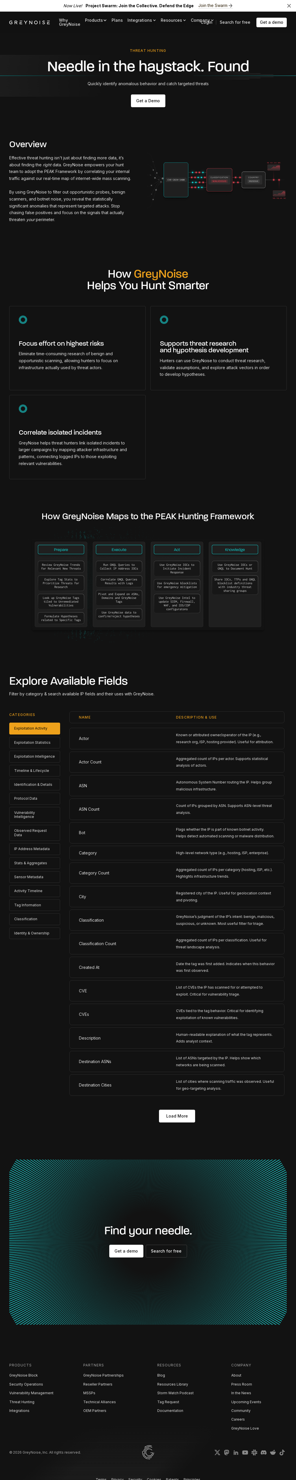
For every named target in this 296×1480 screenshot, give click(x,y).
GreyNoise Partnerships (103, 1375)
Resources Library (172, 1384)
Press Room (241, 1384)
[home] (29, 22)
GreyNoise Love (245, 1428)
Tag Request (168, 1402)
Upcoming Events (246, 1402)
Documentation (170, 1410)
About (236, 1375)
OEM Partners (94, 1410)
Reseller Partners (97, 1384)
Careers (238, 1419)
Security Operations (26, 1384)
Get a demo (271, 22)
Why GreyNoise (69, 22)
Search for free (235, 22)
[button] (96, 20)
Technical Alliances (99, 1402)
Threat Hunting (21, 1402)
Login (206, 22)
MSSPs (89, 1393)
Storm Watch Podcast (175, 1393)
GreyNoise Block (23, 1375)
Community (241, 1410)
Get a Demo (148, 100)
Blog (161, 1375)
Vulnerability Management (31, 1393)
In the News (241, 1393)
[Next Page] (177, 1116)
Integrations (19, 1410)
